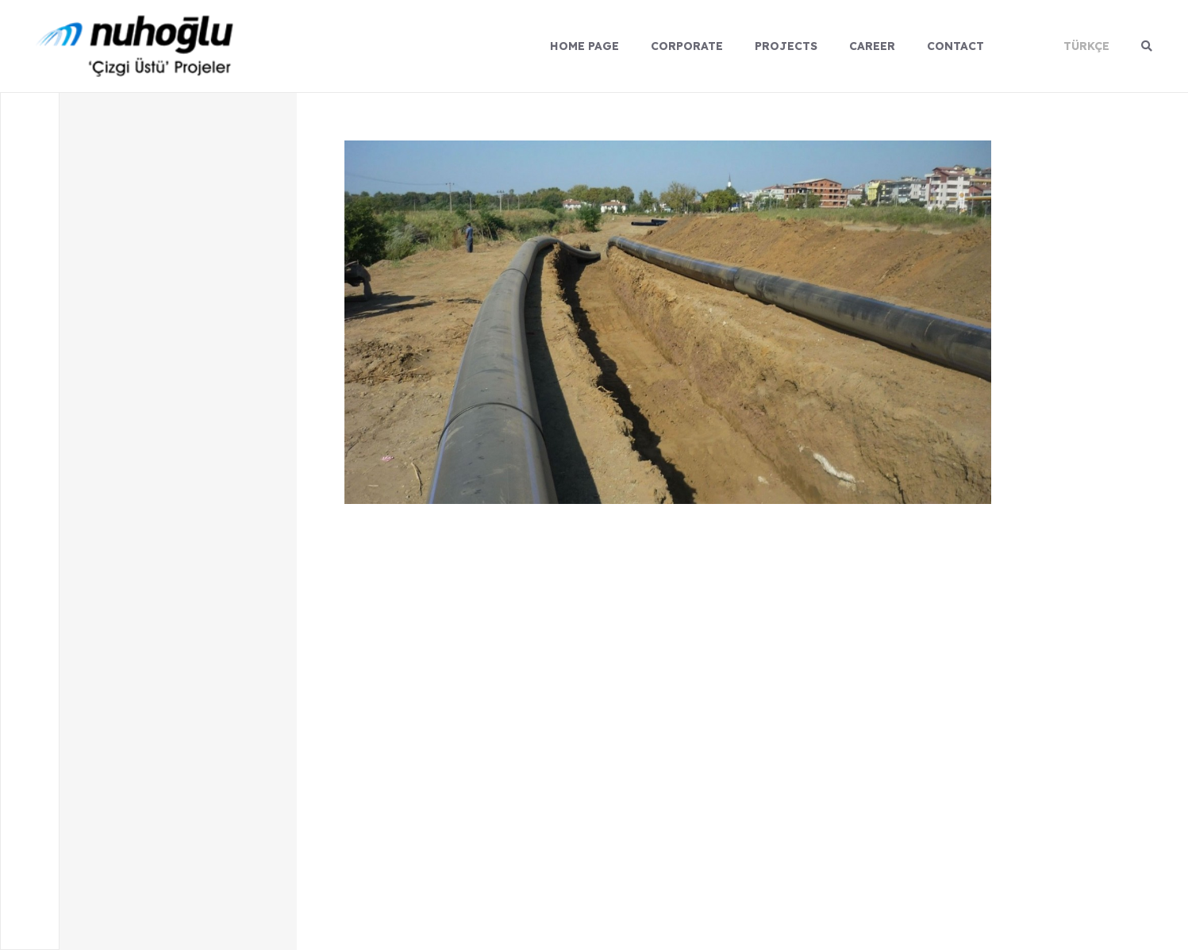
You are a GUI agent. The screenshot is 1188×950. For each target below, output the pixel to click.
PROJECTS (786, 46)
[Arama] (1146, 46)
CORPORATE (687, 46)
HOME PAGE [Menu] (584, 46)
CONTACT (955, 46)
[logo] (134, 46)
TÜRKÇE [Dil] (1086, 46)
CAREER (872, 46)
